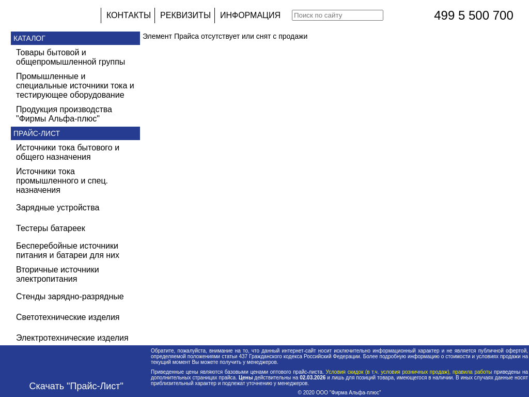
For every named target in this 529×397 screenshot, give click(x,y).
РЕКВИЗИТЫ (185, 15)
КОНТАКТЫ (128, 15)
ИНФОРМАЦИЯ (250, 15)
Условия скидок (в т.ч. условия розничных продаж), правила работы (409, 372)
